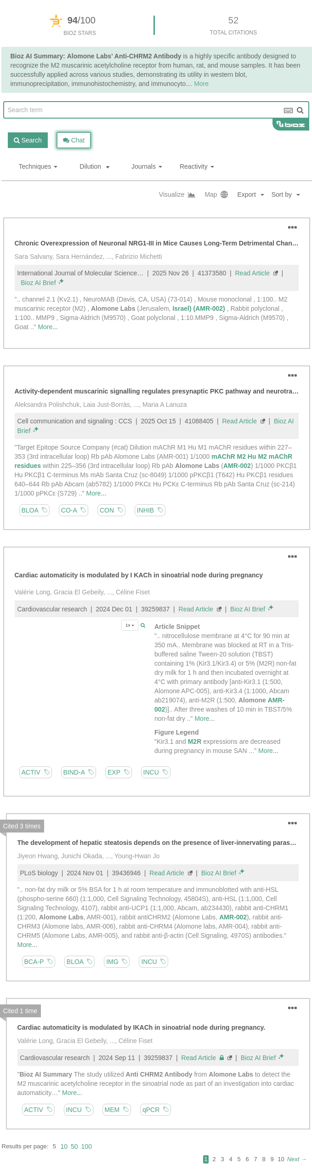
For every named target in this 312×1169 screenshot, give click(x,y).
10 (64, 1146)
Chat (74, 140)
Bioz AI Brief (38, 282)
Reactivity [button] (197, 166)
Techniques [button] (38, 166)
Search (28, 140)
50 (74, 1146)
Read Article (252, 273)
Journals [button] (146, 166)
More (201, 83)
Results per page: (25, 1146)
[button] (289, 195)
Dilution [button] (94, 166)
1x (129, 624)
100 (86, 1146)
